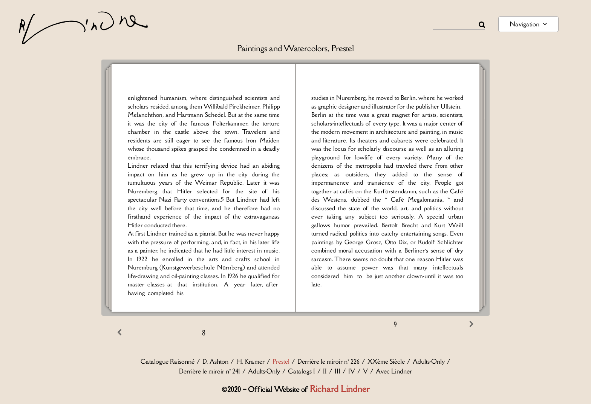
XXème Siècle (386, 361)
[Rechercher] (482, 24)
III (337, 371)
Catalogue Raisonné (167, 361)
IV (351, 371)
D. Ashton (215, 361)
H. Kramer (250, 361)
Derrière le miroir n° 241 (209, 371)
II (325, 371)
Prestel (281, 361)
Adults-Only (429, 361)
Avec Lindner (394, 371)
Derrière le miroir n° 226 (328, 361)
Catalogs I (301, 371)
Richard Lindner (339, 389)
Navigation (528, 24)
